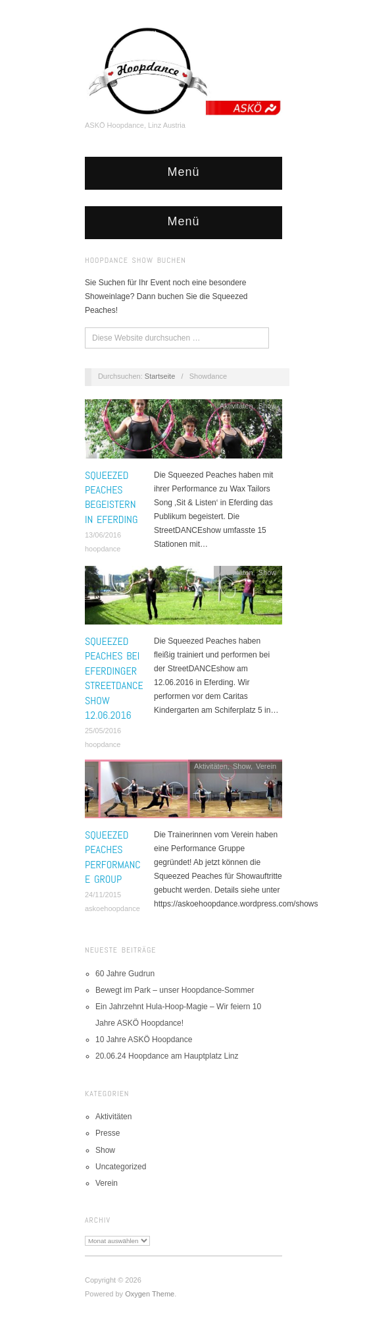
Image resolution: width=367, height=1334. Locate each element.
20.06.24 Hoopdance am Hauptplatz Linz (166, 1056)
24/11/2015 (103, 895)
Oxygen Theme (149, 1294)
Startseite (160, 376)
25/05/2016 (103, 731)
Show (267, 406)
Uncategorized (120, 1166)
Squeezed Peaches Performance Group (113, 857)
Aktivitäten (236, 406)
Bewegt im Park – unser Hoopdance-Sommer (174, 990)
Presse (107, 1133)
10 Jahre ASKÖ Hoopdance (143, 1039)
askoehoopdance (112, 908)
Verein (266, 766)
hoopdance (102, 549)
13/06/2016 (103, 535)
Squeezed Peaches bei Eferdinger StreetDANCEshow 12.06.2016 (114, 678)
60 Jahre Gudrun (125, 973)
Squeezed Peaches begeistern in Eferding (111, 497)
